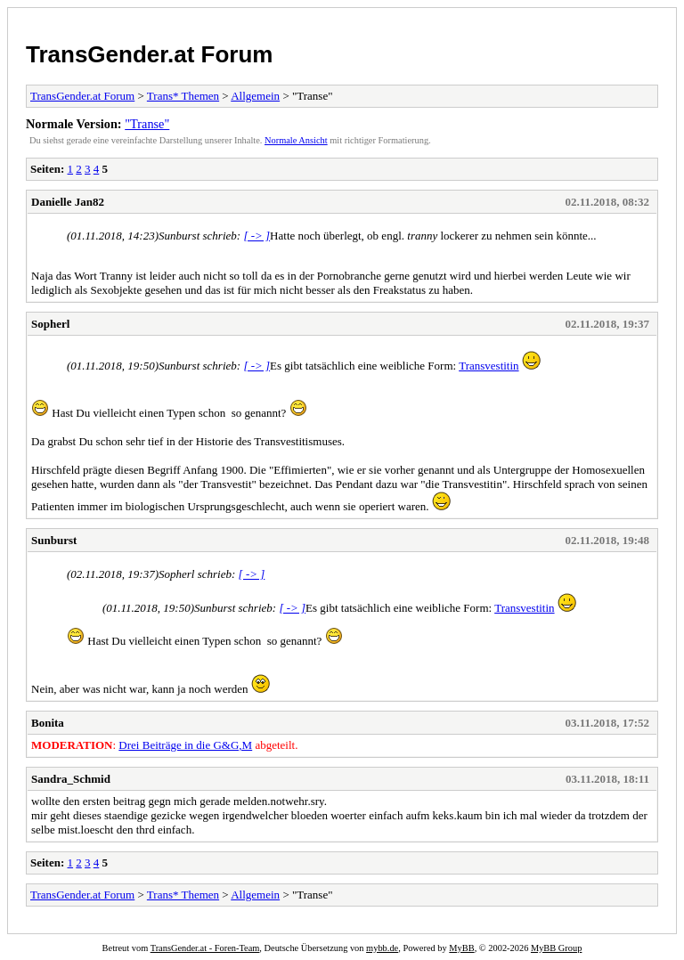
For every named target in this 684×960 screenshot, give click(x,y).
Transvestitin (488, 365)
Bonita (47, 722)
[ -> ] (256, 235)
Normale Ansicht (296, 140)
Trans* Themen (183, 95)
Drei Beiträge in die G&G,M (185, 745)
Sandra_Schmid (70, 778)
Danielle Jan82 (67, 201)
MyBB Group (556, 948)
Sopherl (50, 323)
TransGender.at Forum (149, 54)
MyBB (461, 948)
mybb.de (382, 948)
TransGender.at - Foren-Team (205, 948)
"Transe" (147, 124)
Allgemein (255, 95)
